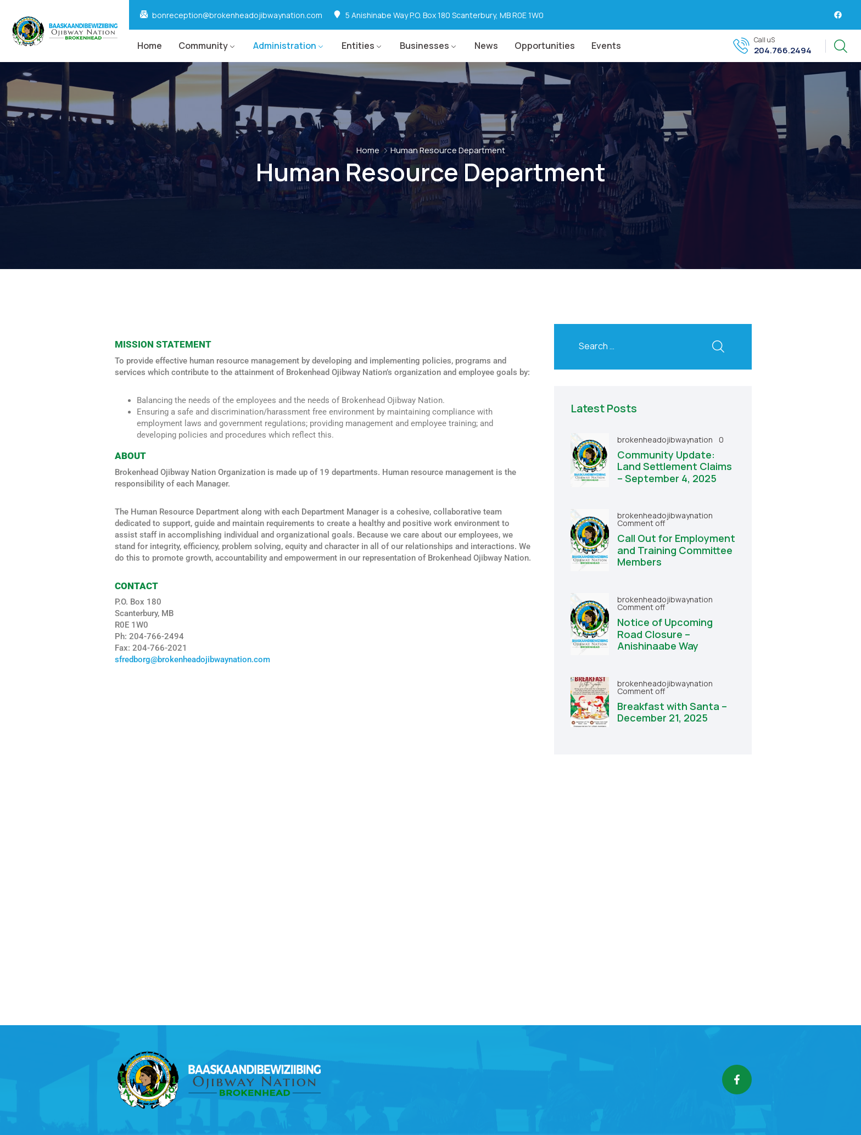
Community (203, 46)
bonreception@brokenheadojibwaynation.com (237, 15)
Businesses (424, 46)
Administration (284, 46)
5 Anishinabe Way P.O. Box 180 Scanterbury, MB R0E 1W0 (444, 15)
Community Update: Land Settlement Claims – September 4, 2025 (674, 466)
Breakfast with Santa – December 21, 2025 (672, 712)
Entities (358, 46)
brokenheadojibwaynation (665, 439)
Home (149, 46)
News (486, 46)
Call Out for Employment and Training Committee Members (676, 550)
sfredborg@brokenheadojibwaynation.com (192, 659)
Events (606, 46)
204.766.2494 (783, 50)
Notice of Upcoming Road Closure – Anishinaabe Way (665, 634)
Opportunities (545, 46)
